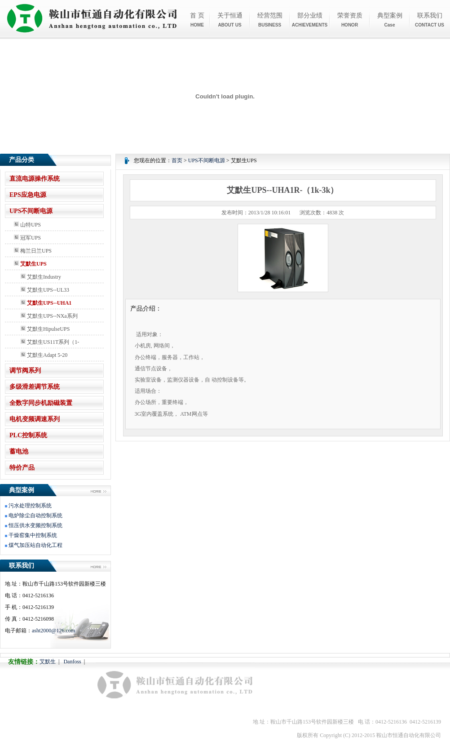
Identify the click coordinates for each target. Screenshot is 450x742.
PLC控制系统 (28, 435)
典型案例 (389, 19)
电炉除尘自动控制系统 (35, 515)
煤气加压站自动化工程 (35, 545)
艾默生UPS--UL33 (45, 290)
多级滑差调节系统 (34, 386)
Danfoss (72, 661)
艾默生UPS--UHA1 (46, 303)
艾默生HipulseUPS (45, 329)
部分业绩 (309, 19)
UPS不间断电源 (31, 211)
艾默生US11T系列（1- (50, 342)
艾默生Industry (41, 277)
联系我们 (429, 19)
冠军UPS (27, 238)
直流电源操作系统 (34, 178)
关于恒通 (230, 19)
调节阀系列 (25, 370)
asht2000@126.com (53, 630)
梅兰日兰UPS (33, 251)
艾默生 (48, 661)
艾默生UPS (30, 264)
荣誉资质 (349, 19)
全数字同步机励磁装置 (40, 403)
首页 (177, 160)
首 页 (197, 19)
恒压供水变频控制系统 (35, 525)
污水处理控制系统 (30, 505)
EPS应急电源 (27, 194)
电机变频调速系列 (34, 419)
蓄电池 (18, 451)
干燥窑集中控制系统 (33, 535)
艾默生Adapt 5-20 (44, 355)
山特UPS (27, 225)
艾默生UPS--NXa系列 (49, 316)
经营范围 (269, 19)
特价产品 (22, 467)
